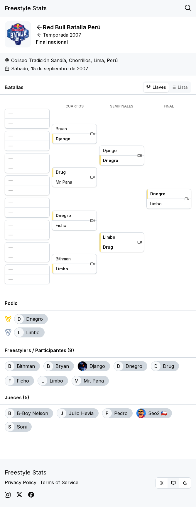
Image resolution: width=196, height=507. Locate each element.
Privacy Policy (20, 482)
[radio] (162, 483)
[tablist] (167, 87)
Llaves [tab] (156, 87)
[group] (173, 483)
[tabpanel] (98, 194)
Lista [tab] (179, 87)
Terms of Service (59, 482)
